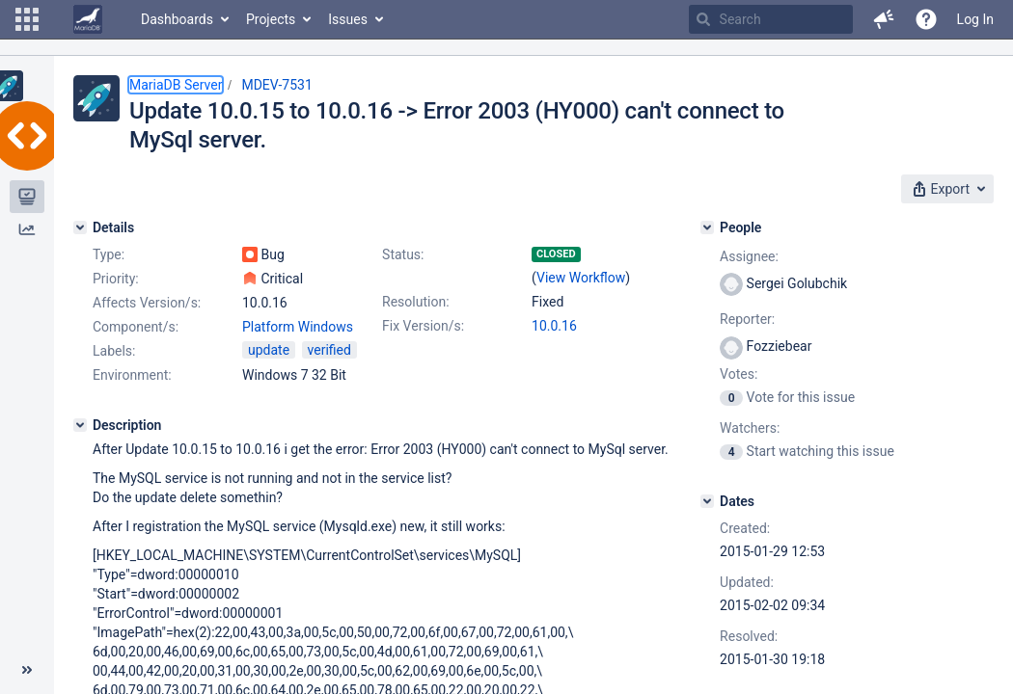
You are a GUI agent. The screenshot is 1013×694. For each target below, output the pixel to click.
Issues (348, 19)
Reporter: (747, 319)
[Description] (80, 425)
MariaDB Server (175, 85)
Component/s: (135, 326)
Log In (975, 19)
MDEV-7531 (276, 85)
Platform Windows (297, 326)
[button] (27, 19)
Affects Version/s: (147, 302)
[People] (707, 227)
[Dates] (707, 501)
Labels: (114, 351)
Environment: (132, 375)
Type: (108, 254)
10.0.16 (554, 326)
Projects (270, 19)
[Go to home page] (88, 19)
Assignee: (749, 256)
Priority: (116, 278)
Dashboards (177, 19)
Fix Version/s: (423, 326)
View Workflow (580, 277)
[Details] (80, 227)
